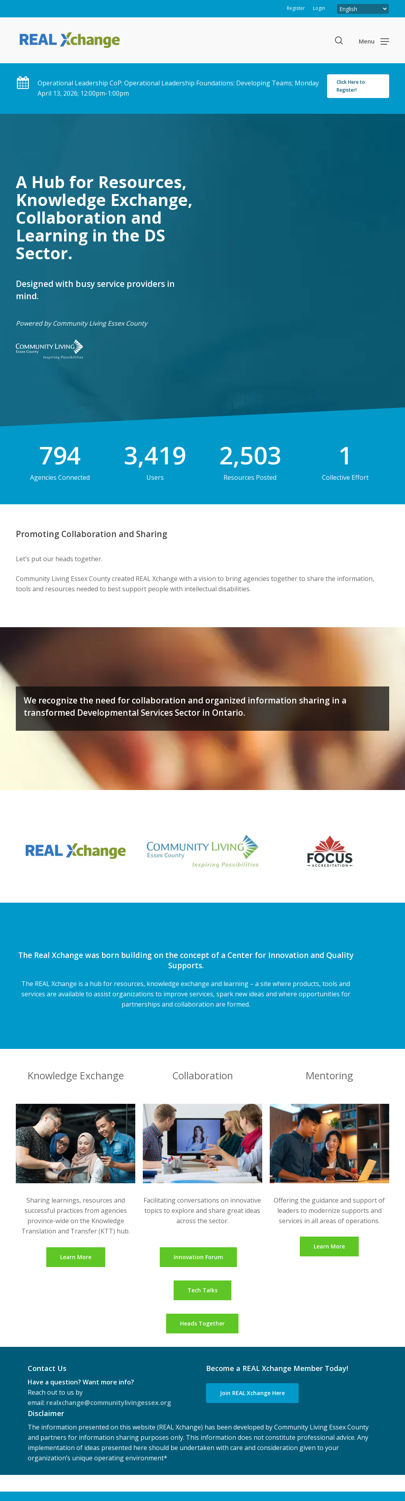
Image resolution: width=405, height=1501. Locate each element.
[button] (374, 40)
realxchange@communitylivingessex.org (108, 1402)
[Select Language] (363, 9)
